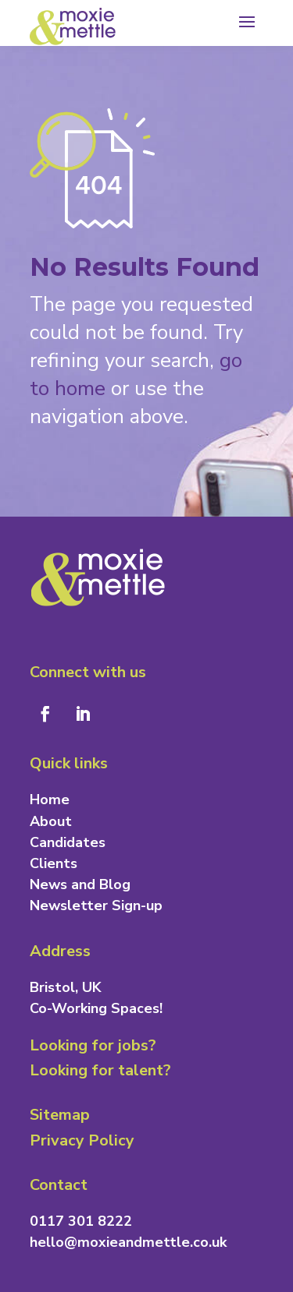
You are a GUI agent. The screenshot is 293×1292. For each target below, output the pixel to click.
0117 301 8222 (81, 1221)
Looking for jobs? (93, 1045)
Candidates (67, 842)
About (51, 821)
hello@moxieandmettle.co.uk (128, 1242)
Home (50, 799)
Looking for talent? (100, 1070)
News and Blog (80, 884)
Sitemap (60, 1114)
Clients (53, 863)
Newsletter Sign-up (96, 905)
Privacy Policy (82, 1140)
